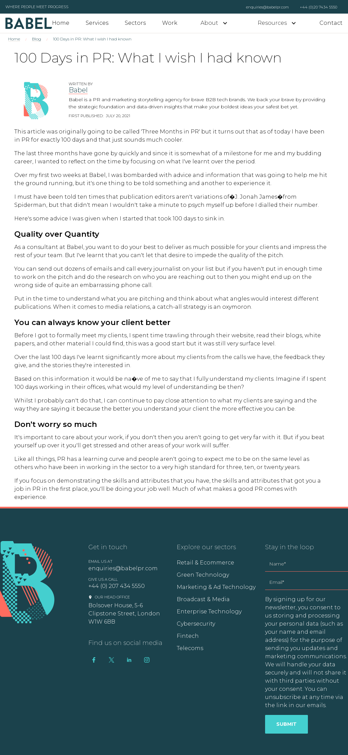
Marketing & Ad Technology (216, 587)
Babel (78, 90)
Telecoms (190, 648)
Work (169, 23)
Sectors (135, 23)
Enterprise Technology (209, 611)
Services (97, 23)
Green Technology (203, 575)
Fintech (188, 636)
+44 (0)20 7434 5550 (318, 7)
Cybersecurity (196, 624)
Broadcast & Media (203, 599)
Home (60, 23)
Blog (36, 38)
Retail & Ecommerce (205, 562)
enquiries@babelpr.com (267, 7)
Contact (331, 23)
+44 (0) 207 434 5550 (116, 586)
